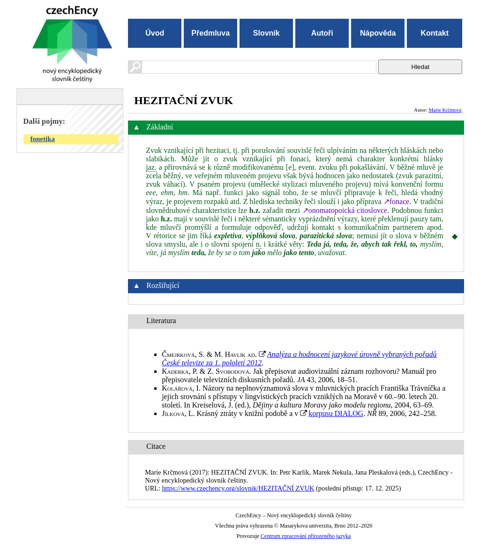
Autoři (322, 33)
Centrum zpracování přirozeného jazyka (306, 536)
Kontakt (434, 33)
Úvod (154, 33)
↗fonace (396, 201)
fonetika (42, 139)
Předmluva (210, 33)
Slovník (266, 33)
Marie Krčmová (445, 110)
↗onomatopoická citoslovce (344, 210)
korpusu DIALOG (335, 413)
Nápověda (378, 33)
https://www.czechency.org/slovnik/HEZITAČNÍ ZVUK (238, 488)
